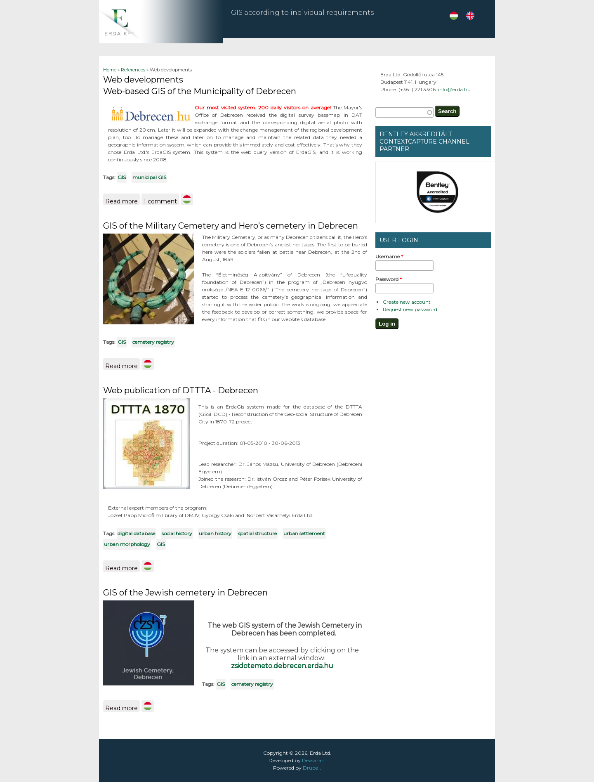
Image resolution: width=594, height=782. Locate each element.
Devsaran (313, 760)
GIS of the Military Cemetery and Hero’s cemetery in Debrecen (230, 226)
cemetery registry (153, 342)
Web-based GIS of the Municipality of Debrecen (199, 91)
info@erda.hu (454, 89)
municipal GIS (149, 177)
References (427, 37)
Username (389, 256)
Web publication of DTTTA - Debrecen (180, 390)
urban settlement (304, 533)
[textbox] (404, 112)
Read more (122, 200)
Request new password (410, 309)
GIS (122, 177)
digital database (136, 533)
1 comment (160, 201)
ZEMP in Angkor (379, 35)
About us (469, 35)
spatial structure (257, 533)
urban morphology (127, 544)
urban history (215, 533)
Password (388, 279)
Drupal (311, 768)
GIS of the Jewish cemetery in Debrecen (185, 593)
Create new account (407, 302)
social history (177, 533)
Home (109, 70)
